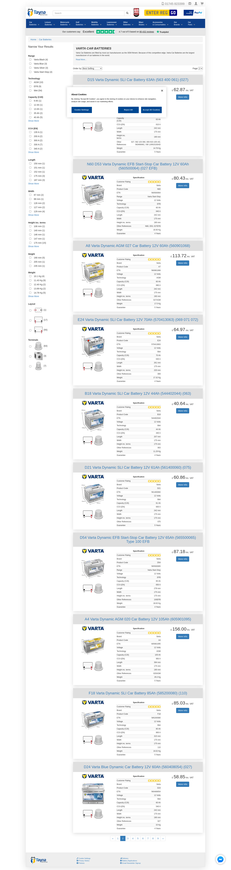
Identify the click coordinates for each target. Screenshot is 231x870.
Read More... (81, 59)
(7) (40, 366)
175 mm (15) (40, 243)
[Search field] (88, 13)
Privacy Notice (83, 861)
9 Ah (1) (37, 101)
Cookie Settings (85, 858)
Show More (33, 121)
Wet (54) (38, 90)
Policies (81, 863)
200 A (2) (38, 136)
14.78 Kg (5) (40, 293)
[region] (116, 102)
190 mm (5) (39, 257)
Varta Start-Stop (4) (43, 72)
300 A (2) (38, 140)
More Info (182, 97)
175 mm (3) (39, 176)
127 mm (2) (39, 207)
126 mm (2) (39, 203)
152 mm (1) (39, 172)
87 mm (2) (39, 195)
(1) (40, 310)
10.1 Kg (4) (39, 276)
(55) (40, 330)
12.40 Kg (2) (40, 284)
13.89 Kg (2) (40, 288)
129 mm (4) (39, 211)
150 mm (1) (39, 163)
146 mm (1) (39, 234)
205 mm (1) (39, 262)
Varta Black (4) (41, 59)
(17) (40, 320)
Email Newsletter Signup (130, 863)
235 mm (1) (39, 266)
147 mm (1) (39, 238)
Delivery (124, 858)
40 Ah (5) (38, 117)
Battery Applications (128, 861)
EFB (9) (37, 86)
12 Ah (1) (38, 105)
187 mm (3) (39, 180)
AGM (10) (38, 82)
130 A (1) (38, 132)
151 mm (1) (39, 167)
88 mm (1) (39, 199)
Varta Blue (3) (40, 63)
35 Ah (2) (38, 113)
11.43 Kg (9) (40, 280)
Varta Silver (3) (41, 68)
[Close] (162, 90)
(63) (40, 346)
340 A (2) (38, 148)
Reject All (128, 110)
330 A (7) (38, 144)
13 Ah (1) (38, 109)
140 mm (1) (39, 230)
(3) (40, 356)
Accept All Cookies (151, 110)
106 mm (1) (39, 226)
